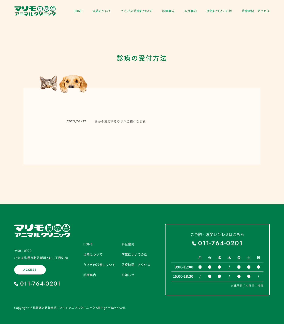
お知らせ (128, 275)
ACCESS (30, 270)
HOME (78, 11)
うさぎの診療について (136, 11)
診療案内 (168, 11)
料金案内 (190, 11)
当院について (101, 11)
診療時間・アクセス (256, 11)
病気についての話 (219, 11)
